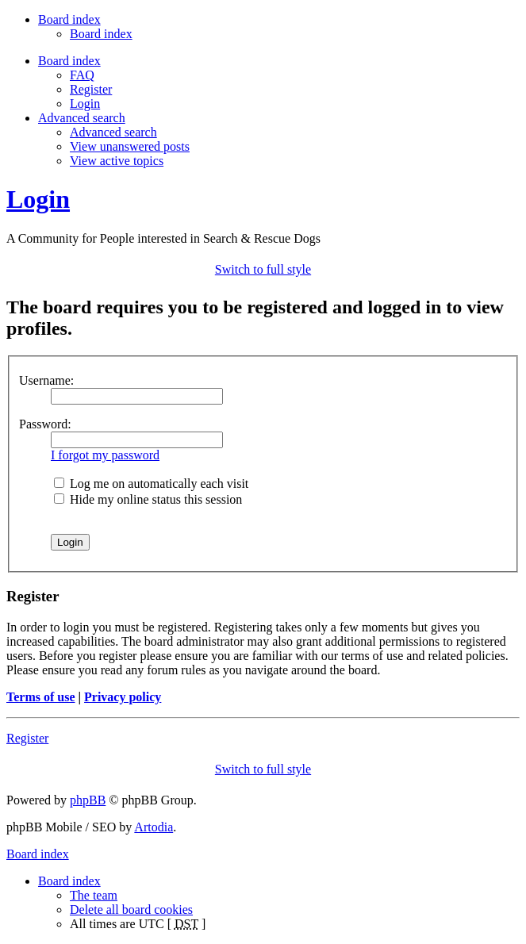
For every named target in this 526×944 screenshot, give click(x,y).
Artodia (153, 827)
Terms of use (40, 697)
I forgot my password (105, 455)
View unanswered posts (130, 146)
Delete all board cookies (131, 909)
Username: (46, 380)
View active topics (116, 160)
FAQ (82, 75)
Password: (45, 424)
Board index (101, 33)
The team (93, 895)
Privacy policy (122, 697)
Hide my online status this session (148, 499)
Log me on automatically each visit (151, 483)
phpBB (88, 800)
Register (91, 89)
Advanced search (113, 132)
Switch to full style (263, 269)
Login (85, 103)
